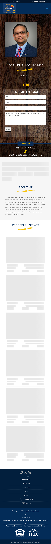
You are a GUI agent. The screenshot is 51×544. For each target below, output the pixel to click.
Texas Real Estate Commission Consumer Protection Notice (25, 526)
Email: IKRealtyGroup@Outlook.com (25, 155)
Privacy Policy (25, 517)
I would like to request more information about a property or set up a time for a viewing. (25, 118)
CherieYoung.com (34, 542)
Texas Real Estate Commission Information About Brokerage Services (25, 520)
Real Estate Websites (18, 542)
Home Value (26, 480)
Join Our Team (26, 484)
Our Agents (26, 487)
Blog (26, 491)
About (26, 495)
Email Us (26, 503)
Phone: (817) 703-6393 (25, 148)
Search (26, 476)
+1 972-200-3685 (15, 1)
